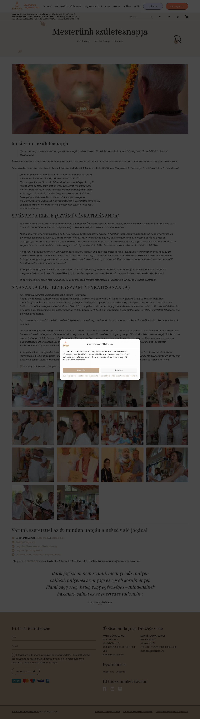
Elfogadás (81, 370)
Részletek (119, 370)
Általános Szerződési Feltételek (124, 376)
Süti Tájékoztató (69, 376)
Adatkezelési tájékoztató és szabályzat (94, 376)
